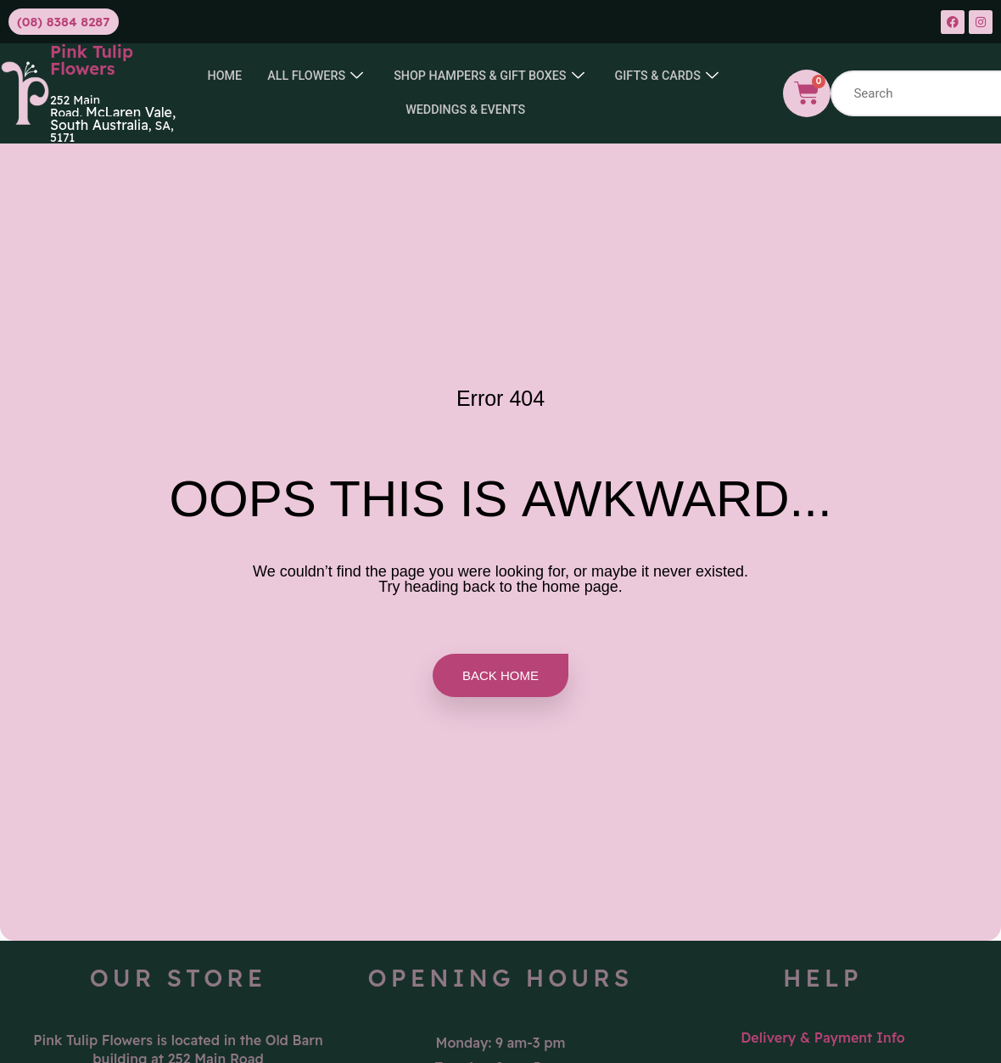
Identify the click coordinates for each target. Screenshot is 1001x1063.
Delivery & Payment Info (823, 1037)
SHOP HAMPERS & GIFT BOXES (559, 77)
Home (286, 76)
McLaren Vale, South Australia (113, 118)
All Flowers (378, 77)
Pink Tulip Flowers (91, 60)
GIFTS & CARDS (387, 111)
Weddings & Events (534, 110)
